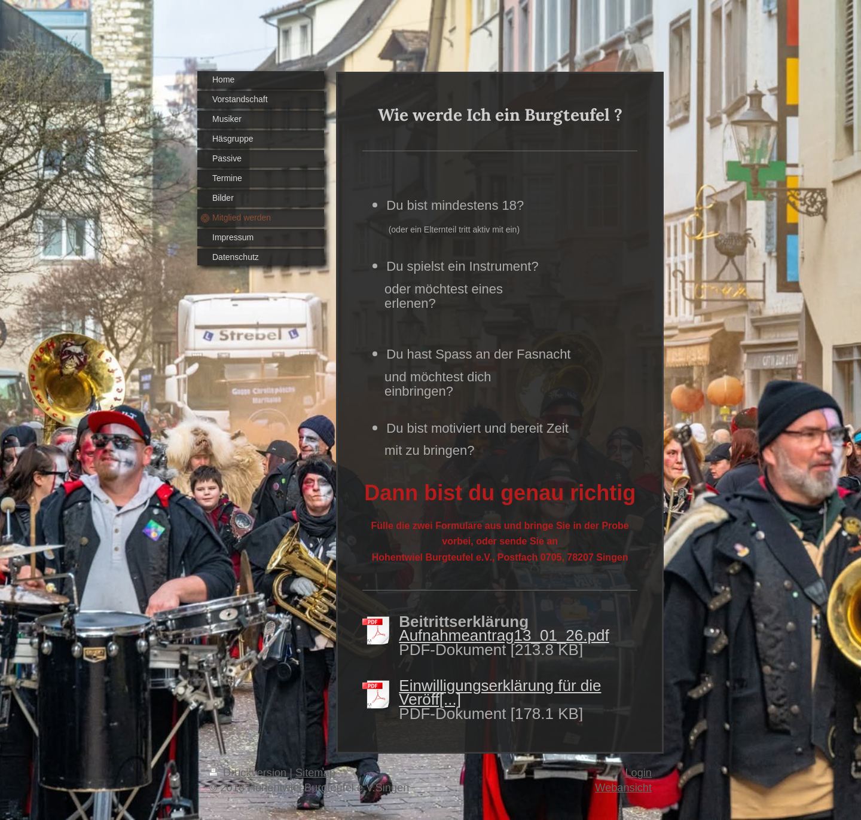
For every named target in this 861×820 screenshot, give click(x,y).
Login (638, 773)
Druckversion (249, 773)
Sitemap (315, 773)
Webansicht (623, 788)
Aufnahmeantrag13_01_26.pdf (504, 635)
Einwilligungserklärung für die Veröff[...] (500, 693)
